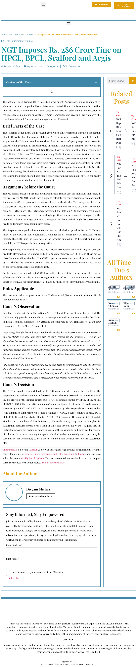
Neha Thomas (113, 304)
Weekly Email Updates (32, 458)
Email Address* (14, 545)
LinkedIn (57, 453)
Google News (32, 453)
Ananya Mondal (112, 321)
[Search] (132, 80)
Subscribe (14, 578)
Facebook (69, 453)
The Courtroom (16, 34)
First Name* (12, 559)
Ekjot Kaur (126, 304)
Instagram (46, 453)
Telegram (33, 449)
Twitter (81, 453)
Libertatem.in (10, 449)
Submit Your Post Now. (53, 462)
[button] (43, 4)
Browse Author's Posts (40, 496)
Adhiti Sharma (112, 288)
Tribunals (29, 34)
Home (4, 34)
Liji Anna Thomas (128, 288)
